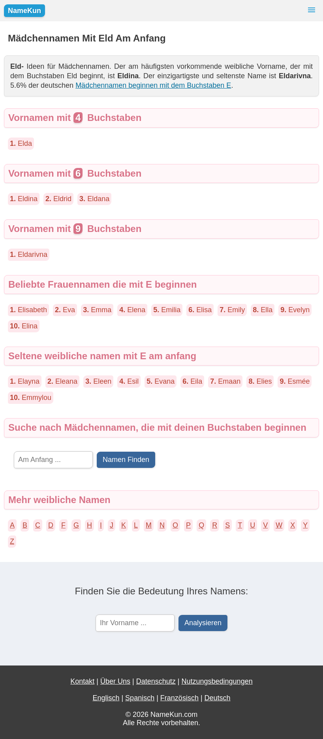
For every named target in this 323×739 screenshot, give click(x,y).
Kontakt (82, 681)
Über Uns (115, 681)
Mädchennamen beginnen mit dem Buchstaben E (153, 85)
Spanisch (139, 698)
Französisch (179, 698)
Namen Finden (126, 460)
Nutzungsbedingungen (217, 681)
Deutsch (218, 698)
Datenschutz (156, 681)
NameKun (24, 11)
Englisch (105, 698)
